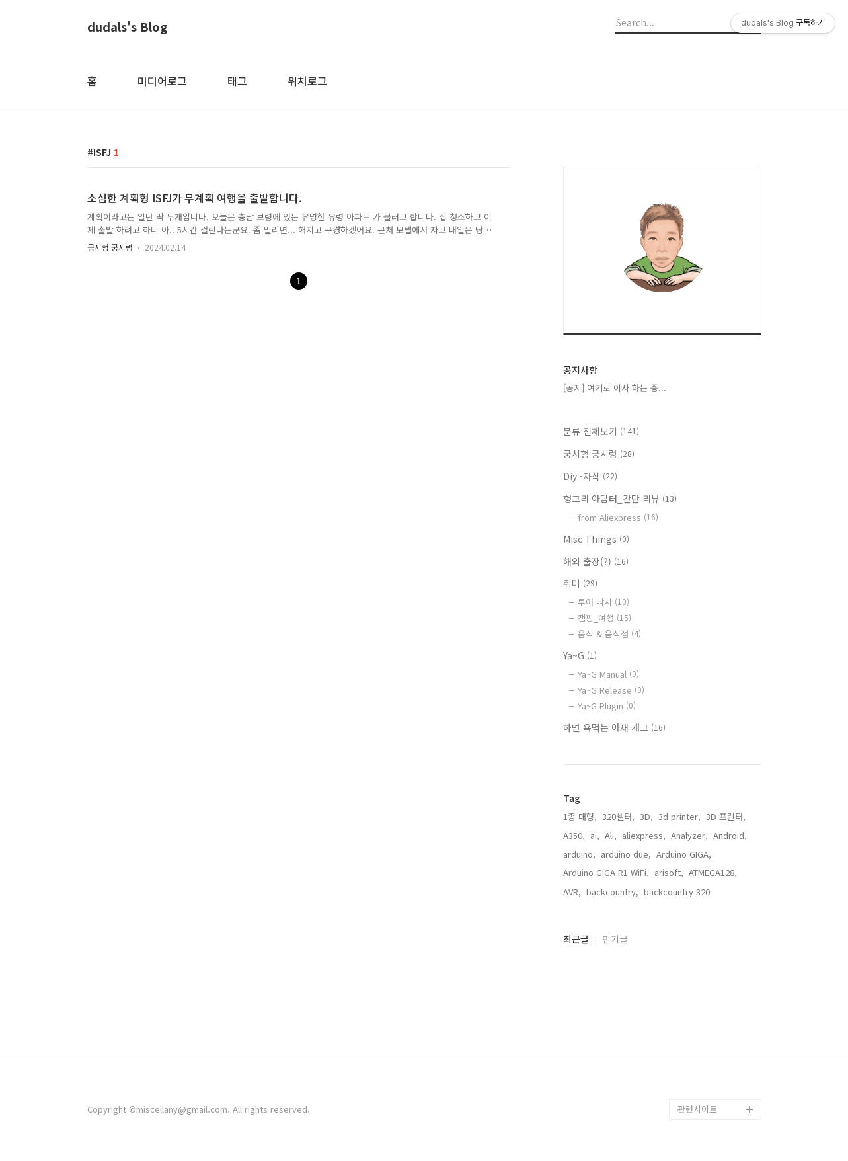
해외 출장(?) (596, 561)
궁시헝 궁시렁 (110, 247)
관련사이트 (697, 1109)
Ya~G (580, 655)
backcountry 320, (678, 891)
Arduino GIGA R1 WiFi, (606, 872)
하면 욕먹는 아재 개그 (614, 727)
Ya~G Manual (608, 674)
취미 (580, 583)
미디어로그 (162, 81)
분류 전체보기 (601, 431)
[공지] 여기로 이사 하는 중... (614, 387)
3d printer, (679, 816)
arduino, (579, 854)
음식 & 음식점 (609, 633)
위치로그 (307, 81)
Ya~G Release (611, 690)
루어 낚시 (603, 602)
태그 (237, 81)
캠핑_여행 (604, 618)
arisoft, (668, 872)
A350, (574, 835)
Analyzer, (689, 835)
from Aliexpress (618, 517)
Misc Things (596, 538)
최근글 (576, 938)
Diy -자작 (590, 476)
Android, (730, 835)
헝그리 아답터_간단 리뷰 (620, 498)
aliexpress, (644, 835)
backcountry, (612, 891)
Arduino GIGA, (683, 854)
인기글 (615, 938)
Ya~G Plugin (607, 706)
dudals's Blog (127, 27)
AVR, (572, 891)
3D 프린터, (726, 816)
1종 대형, (580, 816)
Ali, (611, 835)
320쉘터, (618, 816)
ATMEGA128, (713, 872)
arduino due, (626, 854)
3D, (646, 816)
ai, (594, 835)
